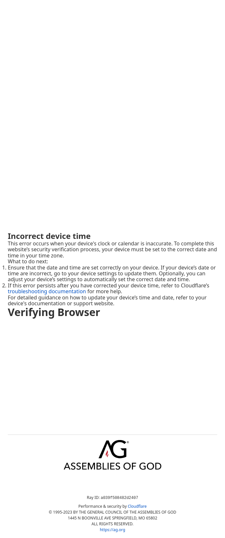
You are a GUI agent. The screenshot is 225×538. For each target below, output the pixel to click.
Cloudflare (137, 506)
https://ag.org (112, 529)
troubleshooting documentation (47, 291)
